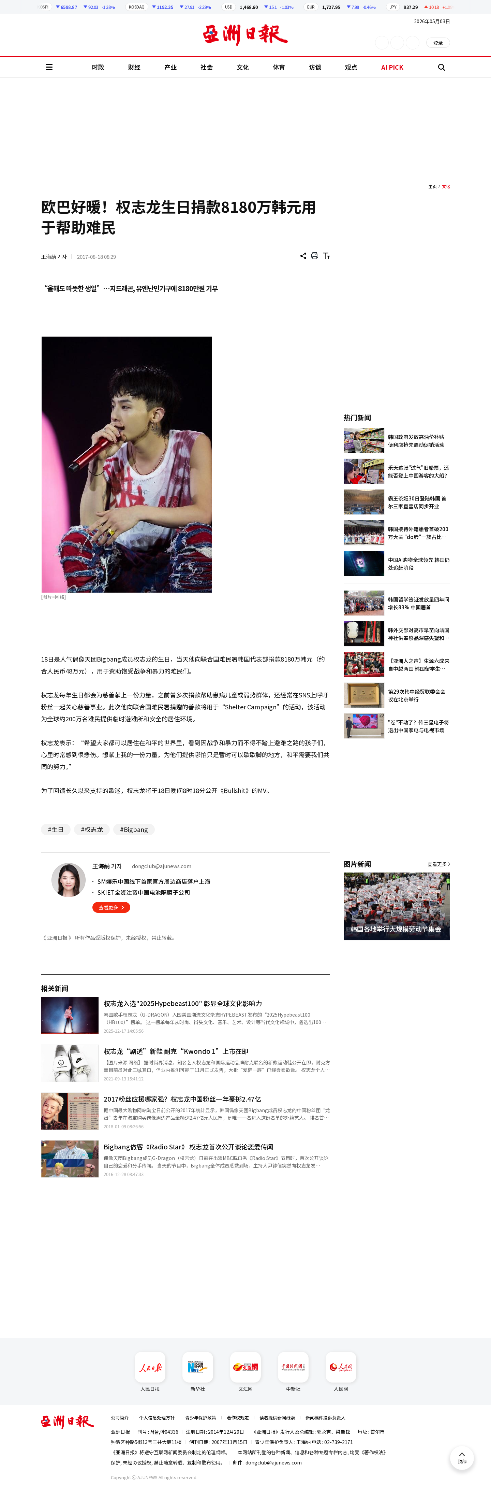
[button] (433, 948)
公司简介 (120, 1417)
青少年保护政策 (200, 1417)
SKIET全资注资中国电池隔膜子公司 (144, 892)
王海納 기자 (54, 256)
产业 (170, 66)
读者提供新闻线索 (277, 1417)
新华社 (197, 1372)
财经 (134, 66)
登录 (438, 42)
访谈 (315, 66)
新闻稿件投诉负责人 (325, 1417)
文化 (243, 66)
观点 (351, 66)
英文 (60, 37)
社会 (206, 66)
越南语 (111, 37)
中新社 (293, 1372)
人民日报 (150, 1372)
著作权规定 (238, 1417)
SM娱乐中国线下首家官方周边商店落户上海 (154, 881)
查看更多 (108, 907)
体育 (279, 66)
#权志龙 (92, 829)
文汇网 (245, 1372)
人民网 (341, 1372)
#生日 (56, 829)
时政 (98, 66)
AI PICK (392, 66)
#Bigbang (134, 829)
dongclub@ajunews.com (274, 1462)
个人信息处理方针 (157, 1417)
